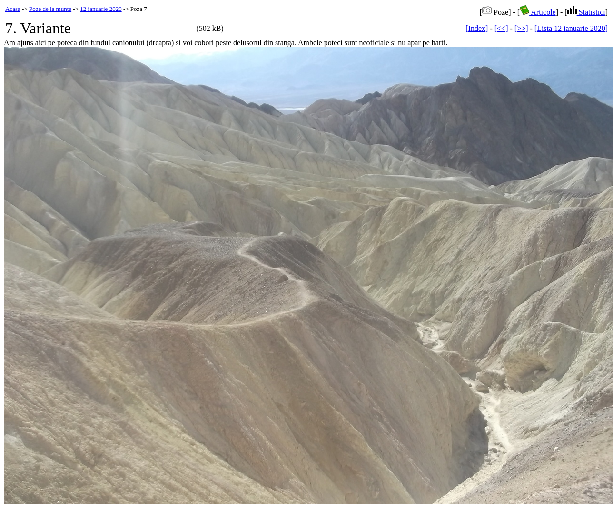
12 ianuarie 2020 (100, 8)
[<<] (501, 28)
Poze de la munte (50, 8)
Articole (538, 12)
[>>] (521, 28)
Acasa (12, 8)
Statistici (586, 12)
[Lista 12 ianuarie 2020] (571, 28)
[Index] (476, 28)
